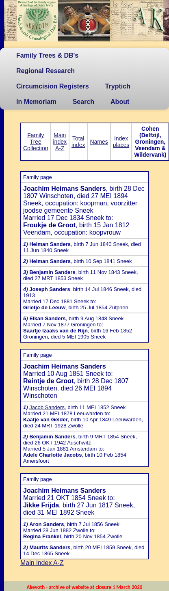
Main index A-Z (59, 141)
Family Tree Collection (35, 141)
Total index (78, 141)
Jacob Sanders (47, 407)
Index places (121, 141)
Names (99, 141)
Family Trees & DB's (47, 55)
